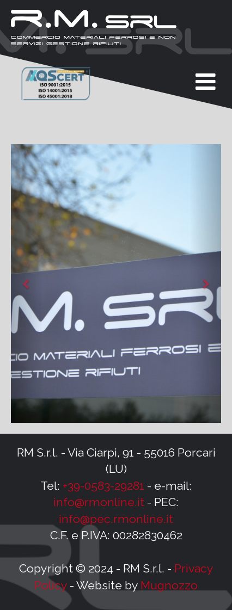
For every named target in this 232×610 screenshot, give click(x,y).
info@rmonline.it (98, 502)
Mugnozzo (169, 585)
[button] (26, 283)
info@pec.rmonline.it (116, 519)
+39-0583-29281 (103, 485)
